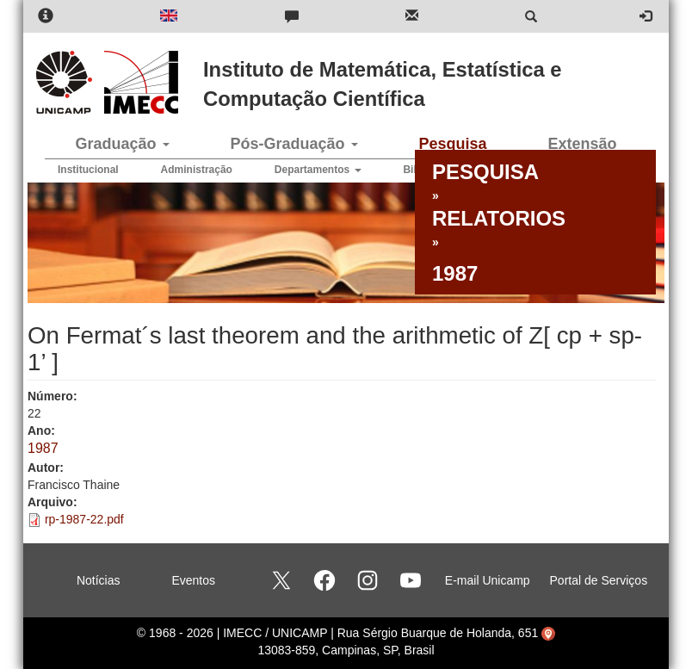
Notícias (98, 580)
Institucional (88, 170)
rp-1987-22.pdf (84, 519)
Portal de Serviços (599, 580)
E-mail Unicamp (487, 580)
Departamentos (318, 170)
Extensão (581, 143)
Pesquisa (452, 143)
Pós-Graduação (293, 143)
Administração (196, 170)
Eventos (193, 580)
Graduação (122, 143)
